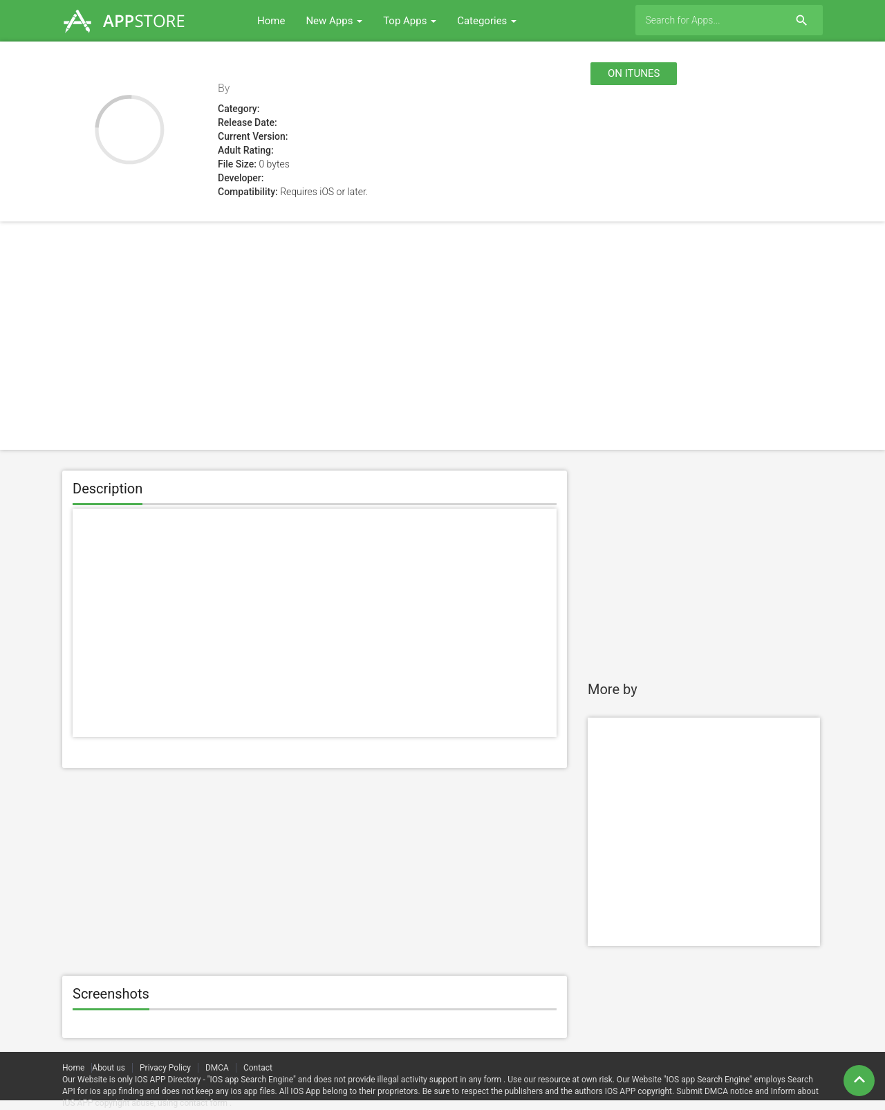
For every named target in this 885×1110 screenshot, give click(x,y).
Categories (486, 21)
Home (271, 21)
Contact (257, 1068)
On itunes (634, 73)
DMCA (217, 1068)
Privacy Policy (165, 1068)
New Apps (334, 21)
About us (108, 1068)
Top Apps (409, 21)
